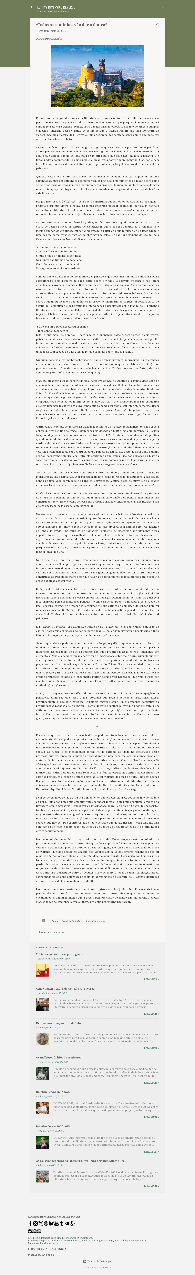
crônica (54, 921)
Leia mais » (151, 979)
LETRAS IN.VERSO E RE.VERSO (56, 7)
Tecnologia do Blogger (97, 1261)
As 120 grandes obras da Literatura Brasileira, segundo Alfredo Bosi (81, 1161)
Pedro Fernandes (95, 921)
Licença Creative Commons (77, 1237)
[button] (157, 25)
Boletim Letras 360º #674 (53, 1092)
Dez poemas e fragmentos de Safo (58, 1023)
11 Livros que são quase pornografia (59, 954)
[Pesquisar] (163, 7)
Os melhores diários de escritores (58, 1057)
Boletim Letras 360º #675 (53, 1126)
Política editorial (49, 1243)
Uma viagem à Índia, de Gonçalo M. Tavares (65, 988)
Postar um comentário (51, 932)
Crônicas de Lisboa (72, 921)
